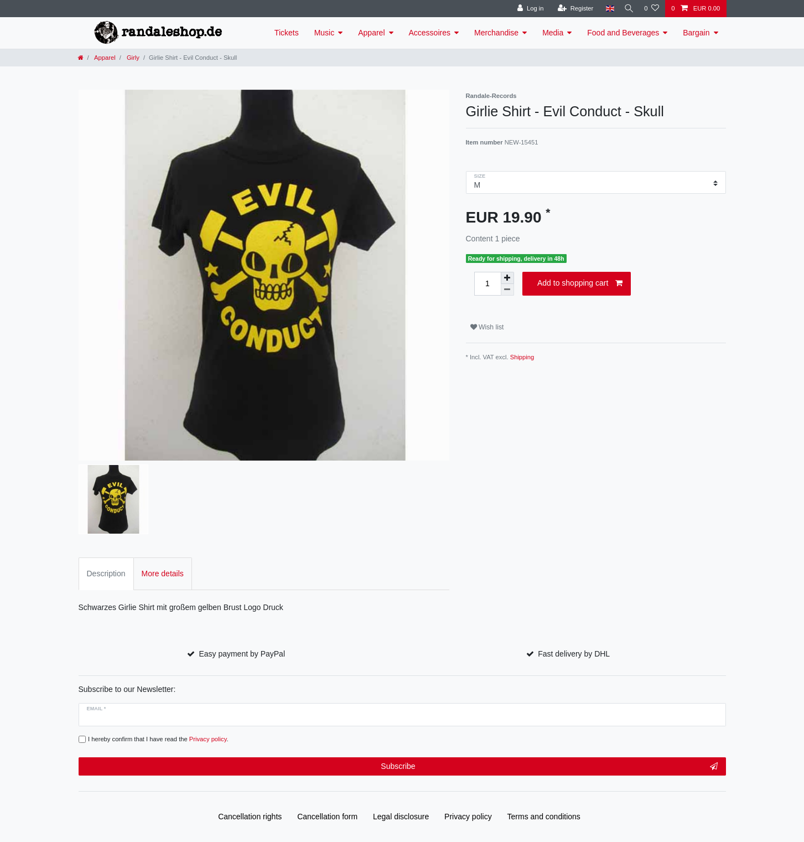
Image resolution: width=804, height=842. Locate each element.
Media (552, 32)
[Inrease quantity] (507, 278)
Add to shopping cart (580, 283)
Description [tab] (106, 573)
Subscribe (549, 767)
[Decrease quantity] (507, 290)
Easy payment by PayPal (242, 653)
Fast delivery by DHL (574, 653)
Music (324, 32)
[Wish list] (651, 8)
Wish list (487, 327)
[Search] (627, 8)
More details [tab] (163, 573)
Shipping (522, 357)
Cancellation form (327, 816)
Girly (132, 57)
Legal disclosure (401, 816)
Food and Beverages (623, 32)
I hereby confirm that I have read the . (158, 739)
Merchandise (496, 32)
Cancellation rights (250, 816)
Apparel (371, 32)
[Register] (571, 8)
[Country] (605, 8)
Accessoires (429, 32)
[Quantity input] (487, 284)
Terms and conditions (543, 816)
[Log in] (526, 8)
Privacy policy (468, 816)
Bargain (696, 32)
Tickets (286, 32)
